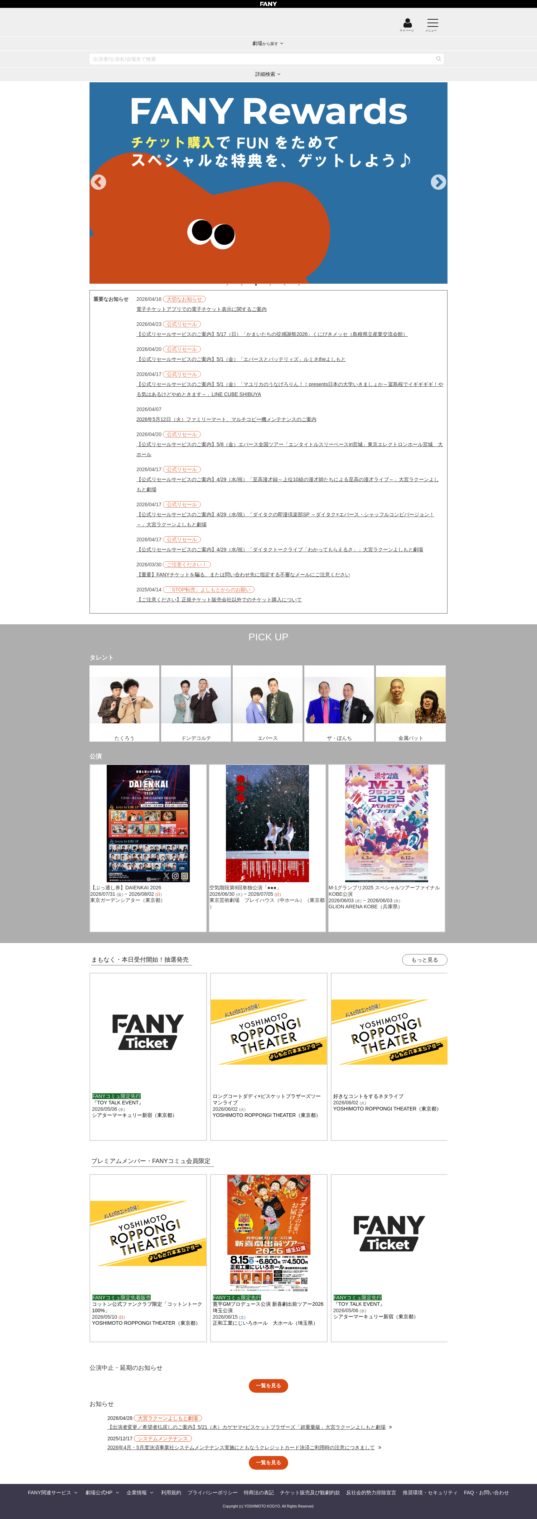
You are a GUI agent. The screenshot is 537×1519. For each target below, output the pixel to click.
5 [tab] (292, 285)
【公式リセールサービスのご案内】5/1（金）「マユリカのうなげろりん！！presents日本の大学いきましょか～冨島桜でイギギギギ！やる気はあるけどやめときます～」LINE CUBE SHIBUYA (289, 389)
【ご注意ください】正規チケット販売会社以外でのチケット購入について (219, 599)
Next (439, 183)
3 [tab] (263, 285)
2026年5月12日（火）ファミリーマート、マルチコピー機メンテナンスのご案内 (226, 419)
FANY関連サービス (49, 1492)
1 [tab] (234, 285)
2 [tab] (249, 285)
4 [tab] (277, 285)
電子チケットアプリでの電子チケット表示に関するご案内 (201, 309)
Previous (98, 183)
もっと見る (424, 960)
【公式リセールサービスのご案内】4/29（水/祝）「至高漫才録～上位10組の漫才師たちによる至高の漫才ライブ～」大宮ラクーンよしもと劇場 (287, 484)
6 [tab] (306, 285)
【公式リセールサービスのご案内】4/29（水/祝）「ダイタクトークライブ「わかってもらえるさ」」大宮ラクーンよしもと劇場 (279, 549)
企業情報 (137, 1492)
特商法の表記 (259, 1492)
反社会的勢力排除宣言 (371, 1492)
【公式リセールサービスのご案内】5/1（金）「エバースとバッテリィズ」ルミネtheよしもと (241, 359)
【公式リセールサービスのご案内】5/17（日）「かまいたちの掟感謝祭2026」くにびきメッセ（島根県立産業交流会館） (272, 334)
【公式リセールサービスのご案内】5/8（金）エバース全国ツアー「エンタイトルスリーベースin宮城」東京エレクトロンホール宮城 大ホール (289, 449)
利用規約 (171, 1492)
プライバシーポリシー (213, 1492)
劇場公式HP (99, 1492)
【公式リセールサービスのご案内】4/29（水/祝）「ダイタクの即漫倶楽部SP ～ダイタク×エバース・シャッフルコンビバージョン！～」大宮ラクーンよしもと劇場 (285, 519)
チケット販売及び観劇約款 (310, 1492)
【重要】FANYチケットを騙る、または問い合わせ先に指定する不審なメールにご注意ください (243, 574)
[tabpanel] (269, 183)
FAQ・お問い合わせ (486, 1492)
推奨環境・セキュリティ (430, 1492)
